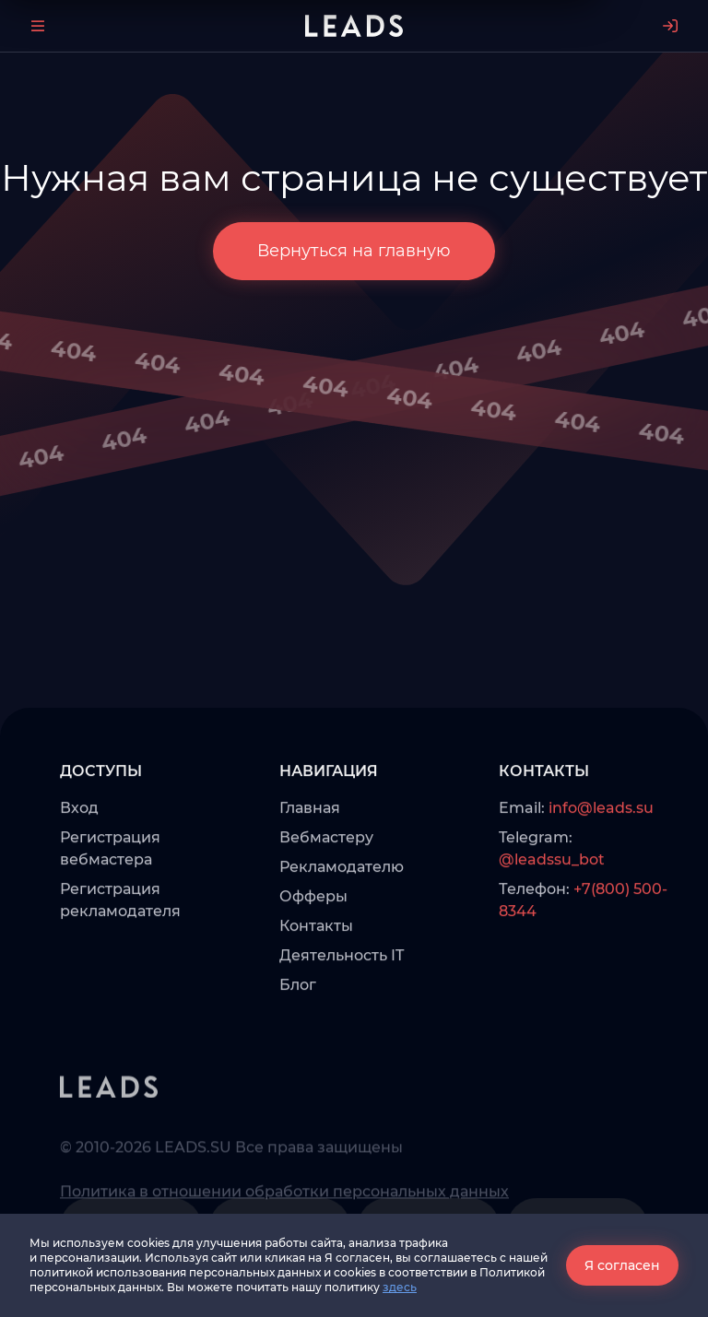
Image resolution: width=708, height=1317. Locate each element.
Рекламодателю (341, 913)
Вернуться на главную (354, 251)
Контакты (316, 972)
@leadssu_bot (552, 905)
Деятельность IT (341, 1001)
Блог (297, 1031)
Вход (79, 854)
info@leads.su (601, 854)
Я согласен (622, 1265)
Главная (309, 854)
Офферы (313, 942)
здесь (400, 1287)
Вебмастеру (326, 883)
